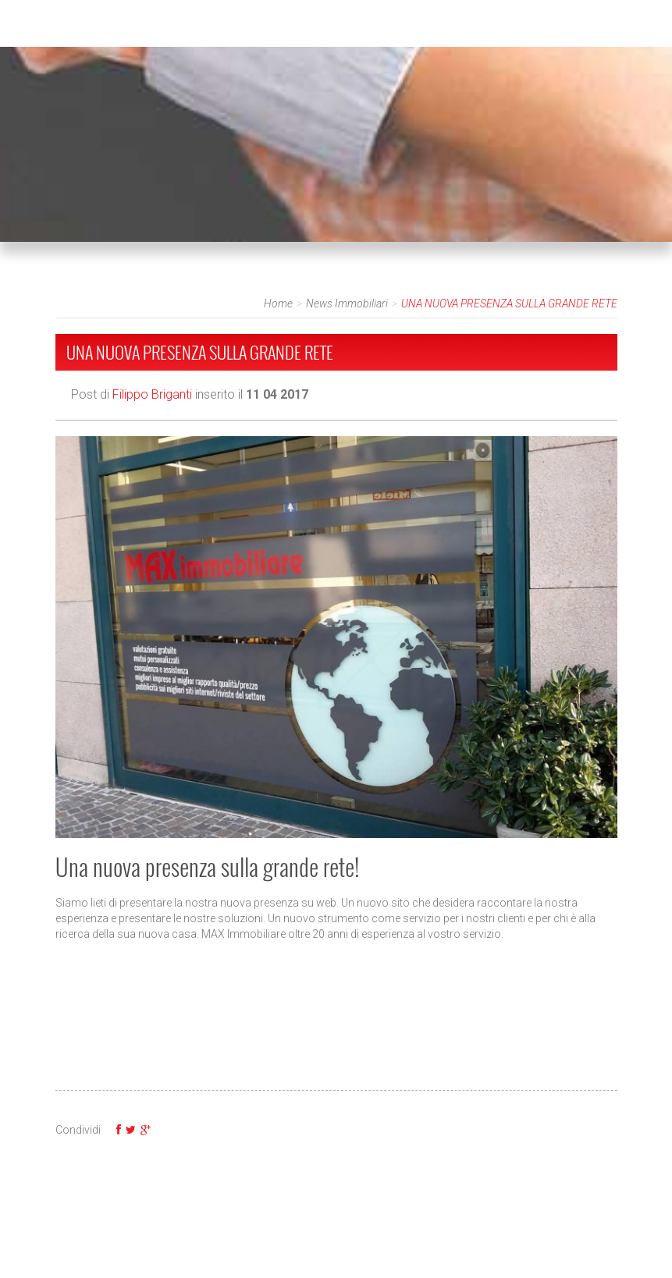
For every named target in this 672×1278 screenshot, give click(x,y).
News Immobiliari (347, 303)
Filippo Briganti (152, 394)
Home (278, 303)
